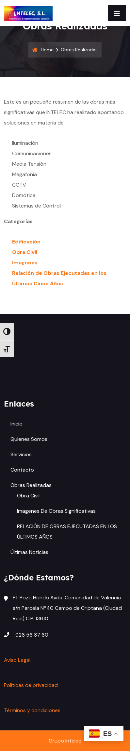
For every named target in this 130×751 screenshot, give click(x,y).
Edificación (26, 241)
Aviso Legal (17, 660)
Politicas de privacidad (31, 685)
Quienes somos (28, 439)
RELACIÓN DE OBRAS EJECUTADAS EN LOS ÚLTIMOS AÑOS (67, 531)
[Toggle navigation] (117, 13)
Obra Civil (24, 252)
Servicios (21, 454)
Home (43, 50)
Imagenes (25, 262)
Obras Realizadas (31, 485)
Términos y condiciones (32, 710)
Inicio (16, 423)
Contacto (22, 469)
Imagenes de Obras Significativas (56, 511)
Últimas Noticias (29, 552)
